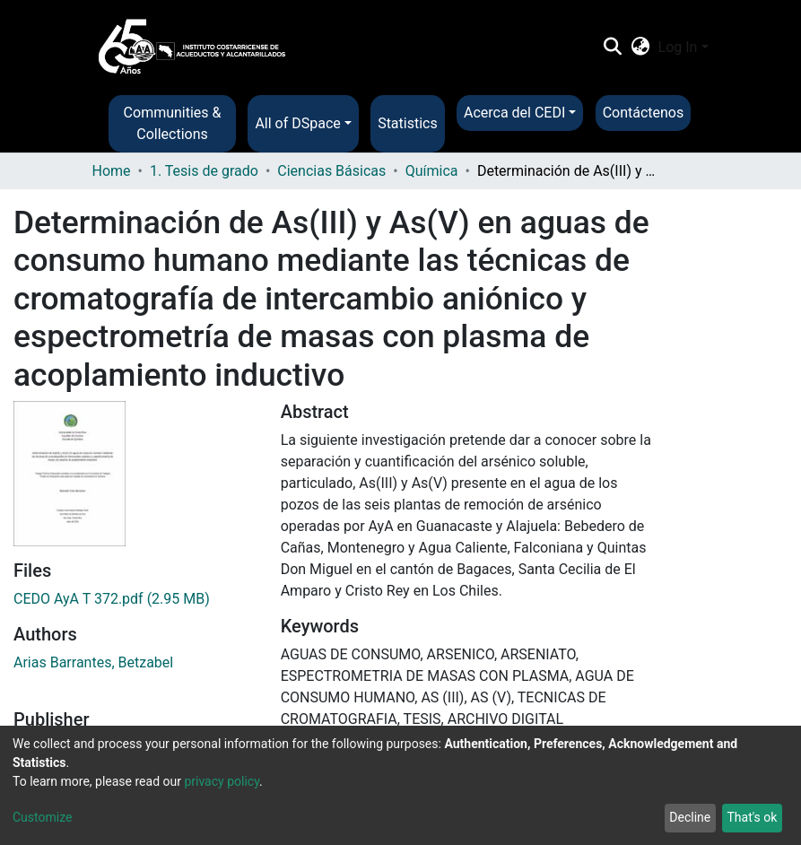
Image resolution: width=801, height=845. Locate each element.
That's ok (752, 817)
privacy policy (221, 781)
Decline (689, 817)
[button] (640, 47)
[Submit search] (613, 47)
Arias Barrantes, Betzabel (93, 662)
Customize (42, 817)
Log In (678, 47)
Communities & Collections (173, 123)
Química (431, 170)
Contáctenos (643, 112)
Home (111, 170)
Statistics (408, 123)
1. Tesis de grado (204, 170)
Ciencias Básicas (331, 170)
